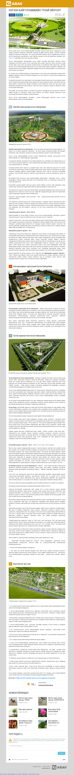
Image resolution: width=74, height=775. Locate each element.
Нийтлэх (61, 753)
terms (37, 774)
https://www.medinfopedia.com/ (9, 774)
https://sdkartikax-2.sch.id (25, 774)
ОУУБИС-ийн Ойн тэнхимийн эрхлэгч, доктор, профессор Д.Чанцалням (35, 678)
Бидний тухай (37, 766)
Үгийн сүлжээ (46, 766)
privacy (34, 774)
